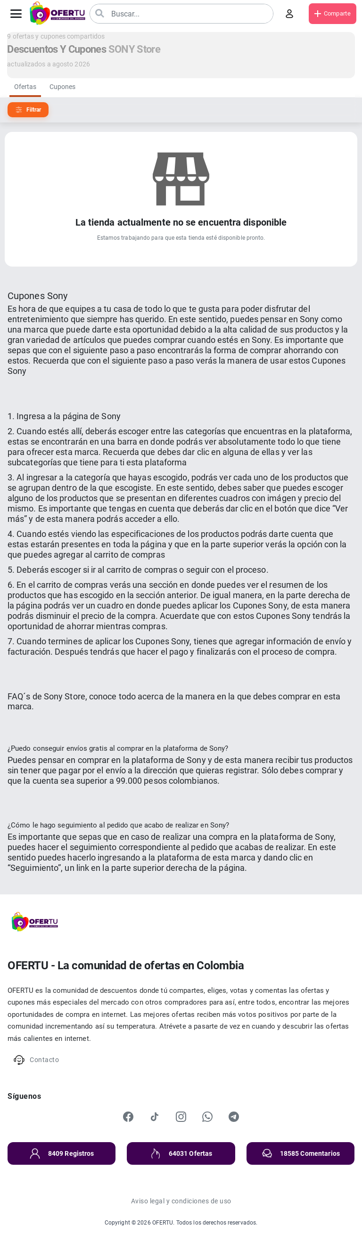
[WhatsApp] (207, 1116)
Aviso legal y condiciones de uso (181, 1201)
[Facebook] (128, 1116)
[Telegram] (233, 1116)
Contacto (36, 1060)
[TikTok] (154, 1116)
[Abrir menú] (16, 13)
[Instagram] (181, 1116)
